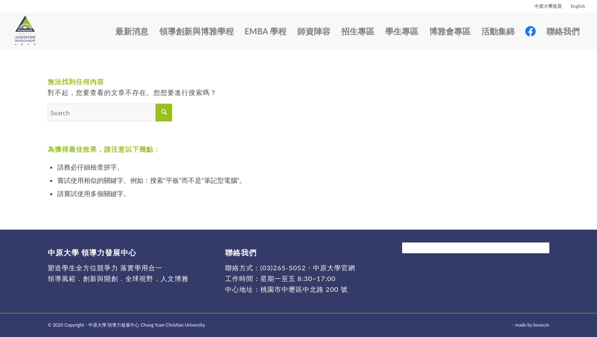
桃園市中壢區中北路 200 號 (304, 289)
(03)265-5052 (283, 268)
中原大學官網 (334, 268)
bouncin (541, 324)
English (577, 6)
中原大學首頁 (548, 6)
